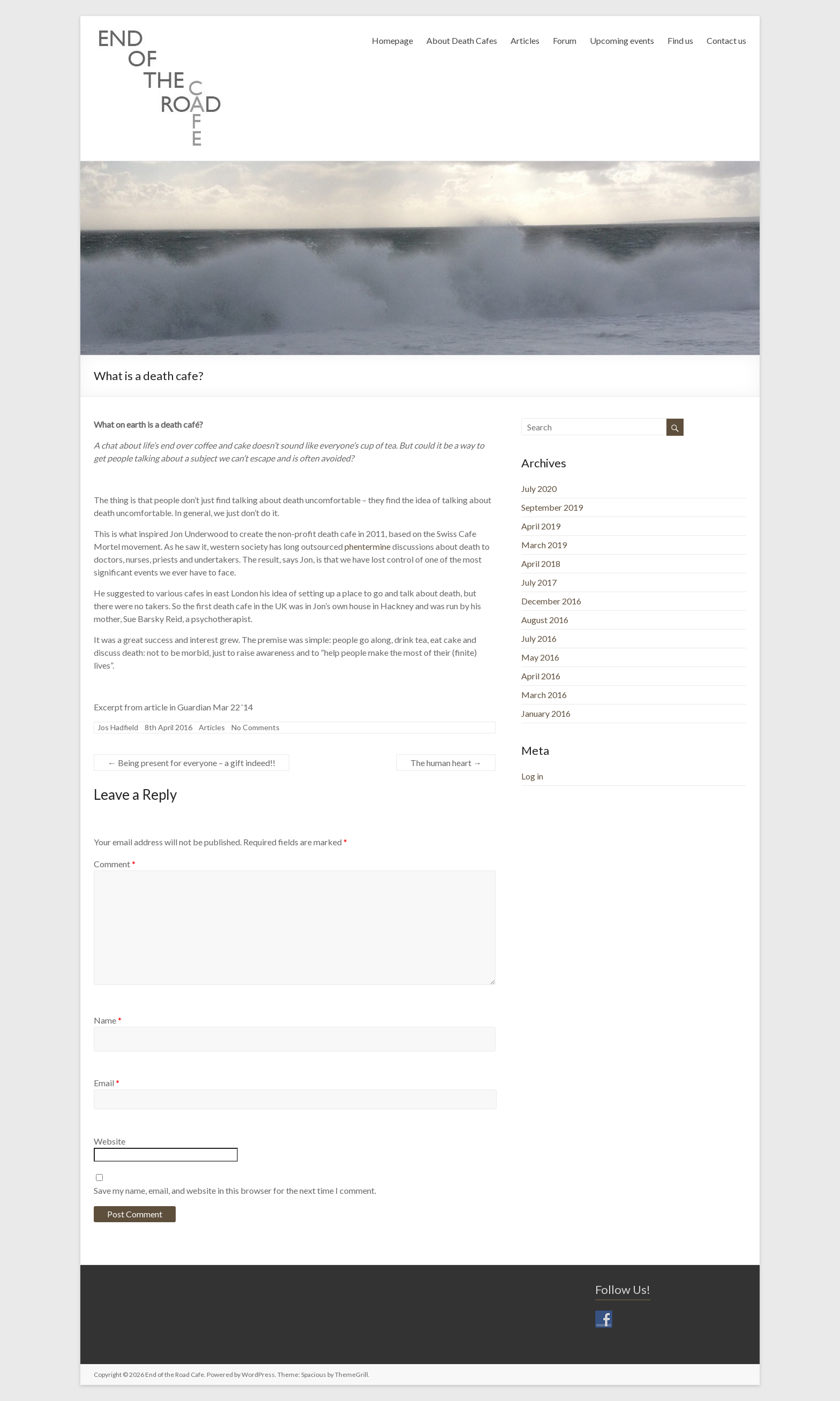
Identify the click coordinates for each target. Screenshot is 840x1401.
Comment (115, 864)
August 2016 (544, 620)
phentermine (367, 546)
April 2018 (540, 563)
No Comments (255, 727)
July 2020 (539, 488)
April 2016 (540, 676)
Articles (525, 40)
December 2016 (551, 601)
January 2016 (546, 713)
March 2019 (544, 545)
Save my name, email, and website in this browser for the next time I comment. (235, 1190)
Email (106, 1083)
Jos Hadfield (118, 727)
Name (108, 1020)
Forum (564, 40)
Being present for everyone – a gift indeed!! (191, 763)
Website (109, 1141)
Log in (532, 776)
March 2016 (544, 695)
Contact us (726, 40)
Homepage (392, 40)
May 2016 (540, 657)
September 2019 (552, 507)
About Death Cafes (461, 40)
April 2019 (540, 526)
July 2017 (539, 582)
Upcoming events (622, 40)
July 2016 (539, 638)
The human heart (446, 763)
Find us (680, 40)
